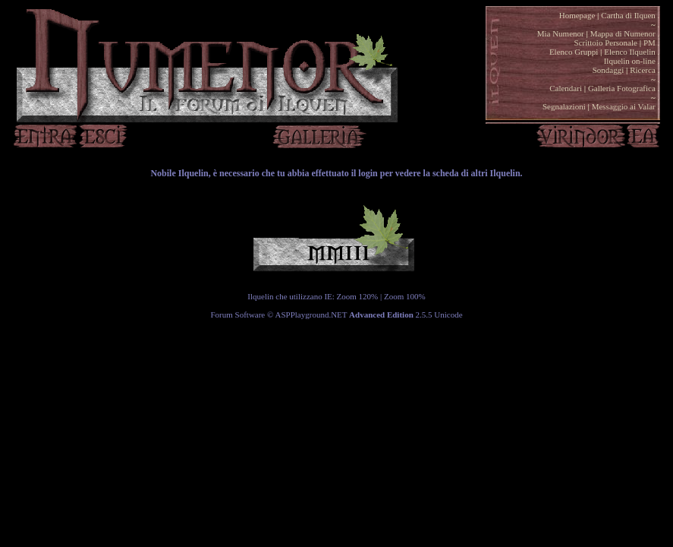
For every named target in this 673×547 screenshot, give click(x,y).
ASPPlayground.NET (311, 314)
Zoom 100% (405, 296)
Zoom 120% (358, 296)
